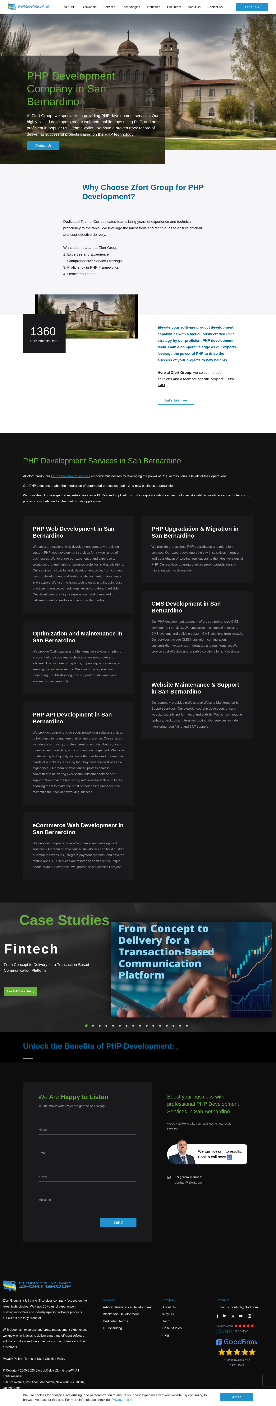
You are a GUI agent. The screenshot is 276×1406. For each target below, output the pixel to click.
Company (169, 1300)
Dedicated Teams (115, 1321)
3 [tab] (100, 1026)
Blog (165, 1335)
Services (109, 1300)
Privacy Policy (122, 1400)
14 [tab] (173, 1026)
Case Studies (172, 1328)
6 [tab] (120, 1026)
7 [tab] (126, 1026)
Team (166, 1321)
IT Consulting (112, 1328)
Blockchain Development (121, 1314)
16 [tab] (187, 1026)
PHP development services (70, 476)
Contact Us (215, 7)
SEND (118, 1222)
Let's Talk (252, 7)
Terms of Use (33, 1358)
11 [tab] (153, 1026)
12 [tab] (160, 1026)
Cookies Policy (55, 1358)
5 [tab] (113, 1026)
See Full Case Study (20, 991)
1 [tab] (86, 1026)
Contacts (222, 1300)
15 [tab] (180, 1026)
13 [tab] (167, 1026)
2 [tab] (93, 1026)
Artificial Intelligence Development (127, 1307)
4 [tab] (106, 1026)
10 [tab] (147, 1026)
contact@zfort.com (188, 1182)
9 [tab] (140, 1026)
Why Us (168, 1314)
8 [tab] (133, 1026)
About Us (169, 1307)
